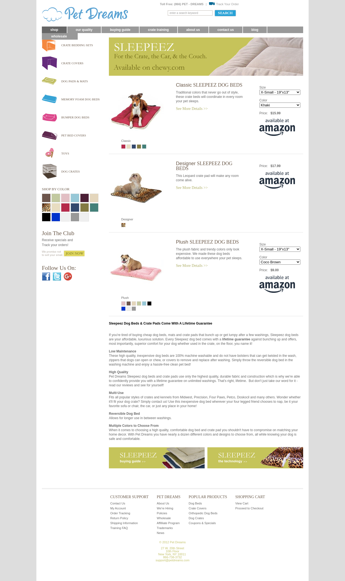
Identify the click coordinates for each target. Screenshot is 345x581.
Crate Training (158, 30)
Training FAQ (119, 528)
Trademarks (165, 528)
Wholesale (59, 36)
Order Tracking (120, 513)
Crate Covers (198, 508)
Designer (204, 166)
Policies (162, 513)
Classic (209, 85)
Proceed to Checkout (249, 508)
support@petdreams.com (173, 560)
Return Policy (119, 518)
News (160, 533)
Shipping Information (124, 523)
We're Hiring (165, 508)
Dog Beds (195, 503)
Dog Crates (196, 518)
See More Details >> (192, 109)
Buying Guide (120, 30)
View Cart (241, 503)
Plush (207, 242)
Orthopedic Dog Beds (203, 513)
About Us (193, 30)
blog (254, 30)
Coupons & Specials (202, 523)
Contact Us (226, 30)
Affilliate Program (168, 523)
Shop (54, 30)
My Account (118, 508)
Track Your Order (224, 4)
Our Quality (84, 30)
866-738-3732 (172, 557)
